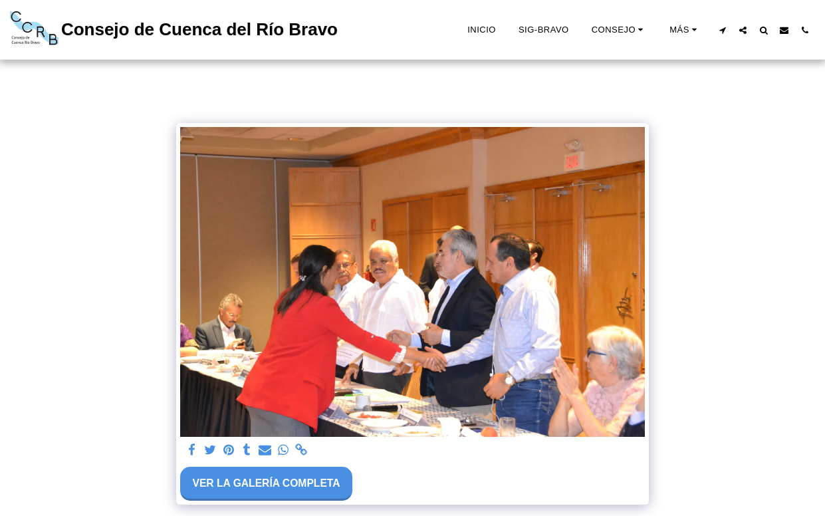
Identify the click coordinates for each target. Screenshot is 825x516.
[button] (619, 30)
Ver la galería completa (266, 483)
